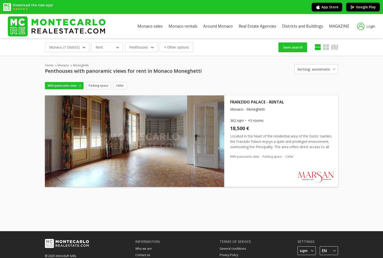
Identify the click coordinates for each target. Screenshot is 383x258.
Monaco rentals (183, 26)
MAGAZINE (339, 26)
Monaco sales (150, 26)
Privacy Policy (229, 255)
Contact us (142, 255)
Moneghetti (81, 65)
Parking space (98, 85)
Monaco (63, 65)
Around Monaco (218, 26)
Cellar (120, 85)
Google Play (363, 7)
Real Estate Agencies (257, 26)
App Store (327, 7)
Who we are (143, 249)
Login (366, 26)
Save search (293, 47)
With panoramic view (62, 85)
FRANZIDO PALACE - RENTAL (257, 102)
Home (49, 65)
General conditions (233, 249)
